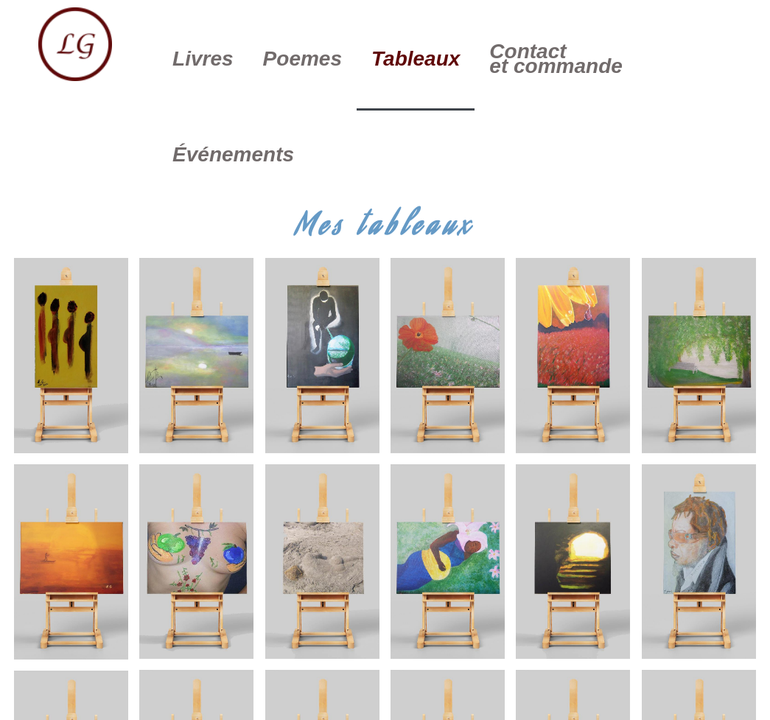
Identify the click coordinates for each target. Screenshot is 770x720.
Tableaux (415, 58)
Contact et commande (556, 58)
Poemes (302, 58)
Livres (203, 58)
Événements (233, 154)
